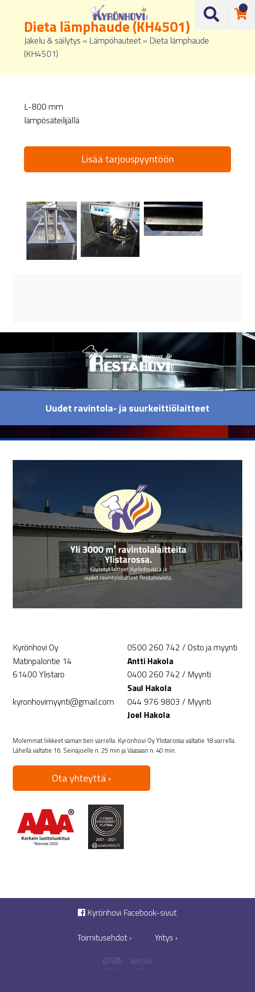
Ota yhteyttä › (81, 777)
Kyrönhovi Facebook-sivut (127, 913)
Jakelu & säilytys (52, 40)
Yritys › (166, 938)
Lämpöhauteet (115, 40)
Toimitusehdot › (104, 938)
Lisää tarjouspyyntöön (127, 158)
